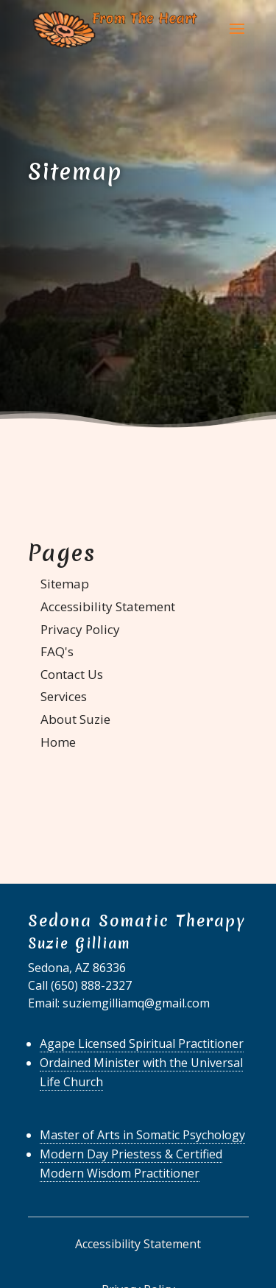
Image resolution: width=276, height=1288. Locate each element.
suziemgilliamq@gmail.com (136, 1003)
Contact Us (71, 674)
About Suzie (75, 719)
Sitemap (64, 583)
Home (58, 741)
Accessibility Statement (107, 606)
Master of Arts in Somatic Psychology (142, 1135)
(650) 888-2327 (91, 985)
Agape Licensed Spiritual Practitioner (142, 1043)
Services (63, 696)
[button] (237, 38)
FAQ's (57, 651)
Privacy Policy (80, 629)
